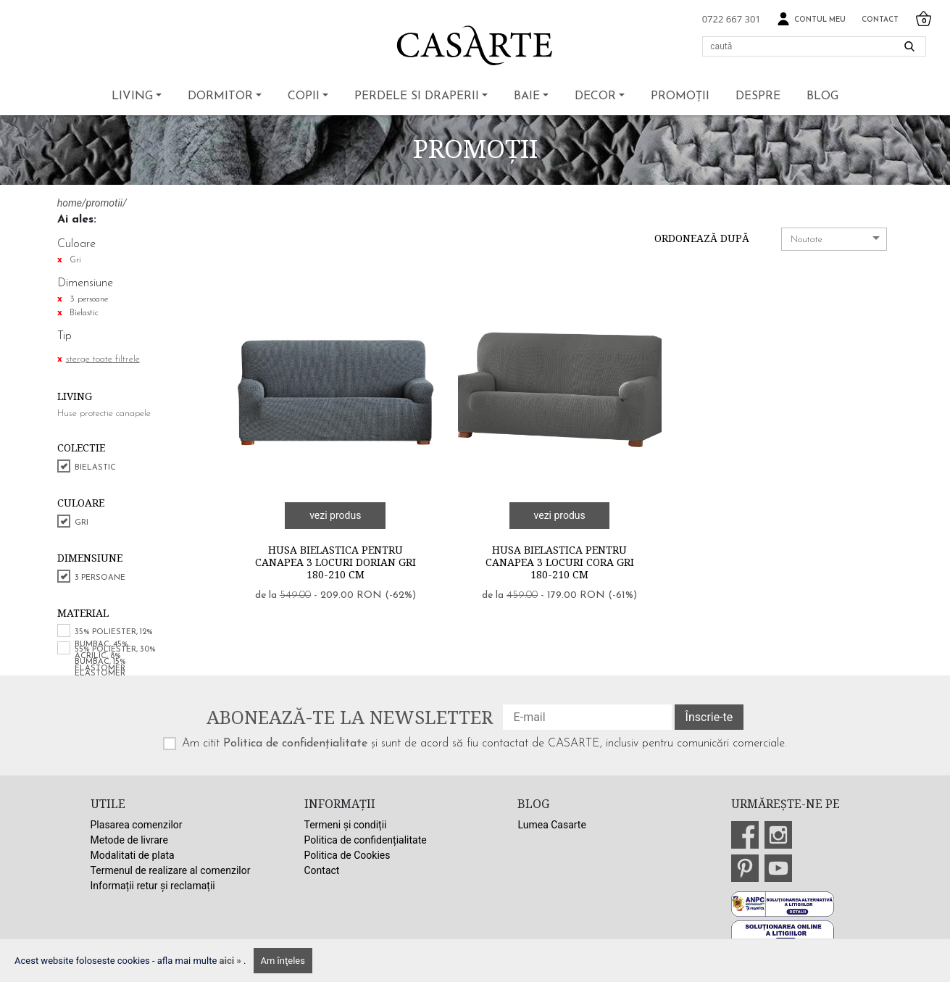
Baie (527, 96)
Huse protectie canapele (104, 413)
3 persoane (100, 578)
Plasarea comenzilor (137, 825)
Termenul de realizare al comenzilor (171, 870)
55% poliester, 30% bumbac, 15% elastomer (115, 662)
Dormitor (220, 96)
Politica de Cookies (347, 855)
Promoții (680, 96)
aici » (232, 960)
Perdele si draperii (416, 96)
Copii (304, 96)
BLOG (822, 96)
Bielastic (95, 468)
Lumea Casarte (551, 825)
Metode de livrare (129, 840)
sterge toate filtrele (103, 359)
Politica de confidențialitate (295, 743)
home (69, 203)
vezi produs (335, 515)
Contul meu (811, 19)
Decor (595, 96)
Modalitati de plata (133, 855)
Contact (880, 20)
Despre (758, 96)
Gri (81, 523)
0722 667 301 (731, 18)
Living (132, 96)
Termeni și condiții (345, 825)
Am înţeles (283, 960)
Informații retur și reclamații (153, 885)
